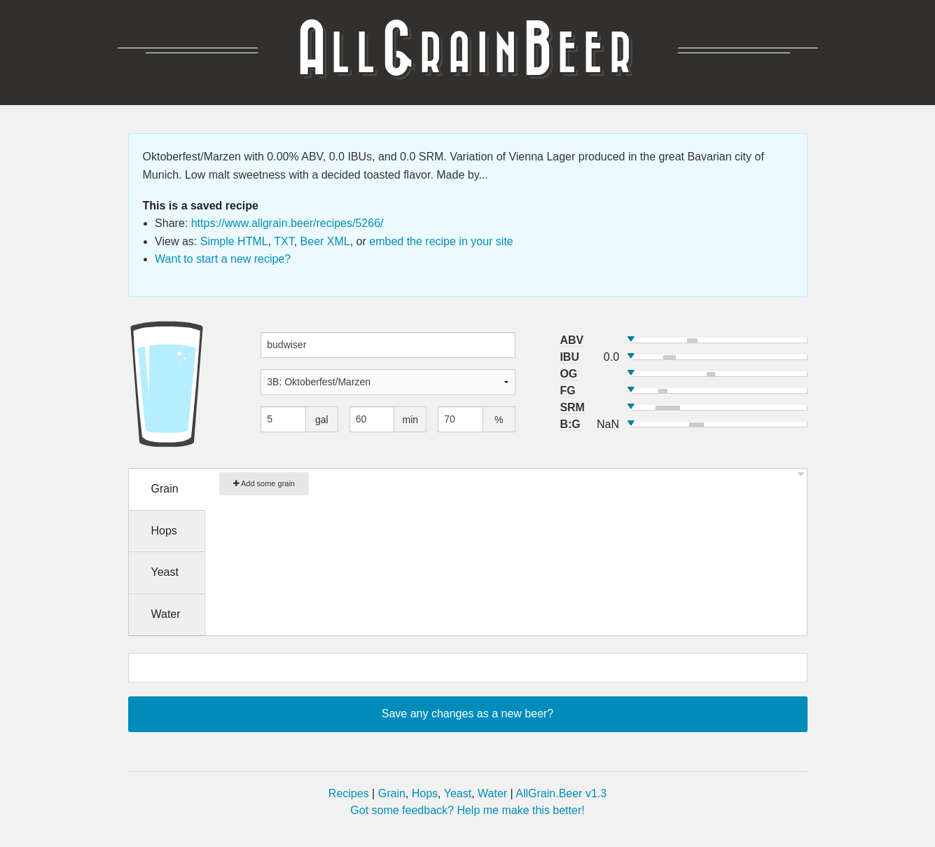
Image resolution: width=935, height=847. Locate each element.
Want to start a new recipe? (223, 259)
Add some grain (264, 483)
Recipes (348, 793)
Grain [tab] (165, 489)
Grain (392, 793)
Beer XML (325, 241)
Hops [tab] (164, 531)
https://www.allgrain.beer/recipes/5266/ (287, 223)
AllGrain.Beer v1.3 (561, 793)
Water (492, 793)
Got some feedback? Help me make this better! (467, 810)
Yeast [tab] (165, 572)
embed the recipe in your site (441, 241)
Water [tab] (166, 614)
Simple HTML (234, 241)
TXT (283, 241)
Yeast (457, 793)
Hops (425, 793)
